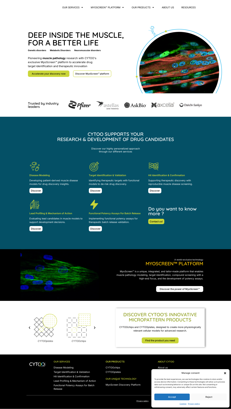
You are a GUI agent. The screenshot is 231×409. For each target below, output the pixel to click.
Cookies (183, 404)
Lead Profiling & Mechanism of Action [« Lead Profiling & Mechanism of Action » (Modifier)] (75, 381)
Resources (188, 7)
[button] (225, 371)
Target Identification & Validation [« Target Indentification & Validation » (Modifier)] (72, 372)
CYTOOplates (113, 372)
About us (168, 7)
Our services (72, 7)
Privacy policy (194, 404)
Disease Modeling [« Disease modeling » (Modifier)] (64, 367)
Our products (143, 7)
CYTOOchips (113, 367)
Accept (172, 397)
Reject (208, 397)
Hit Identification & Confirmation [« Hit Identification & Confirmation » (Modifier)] (71, 376)
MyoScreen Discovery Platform (123, 384)
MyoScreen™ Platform (107, 7)
